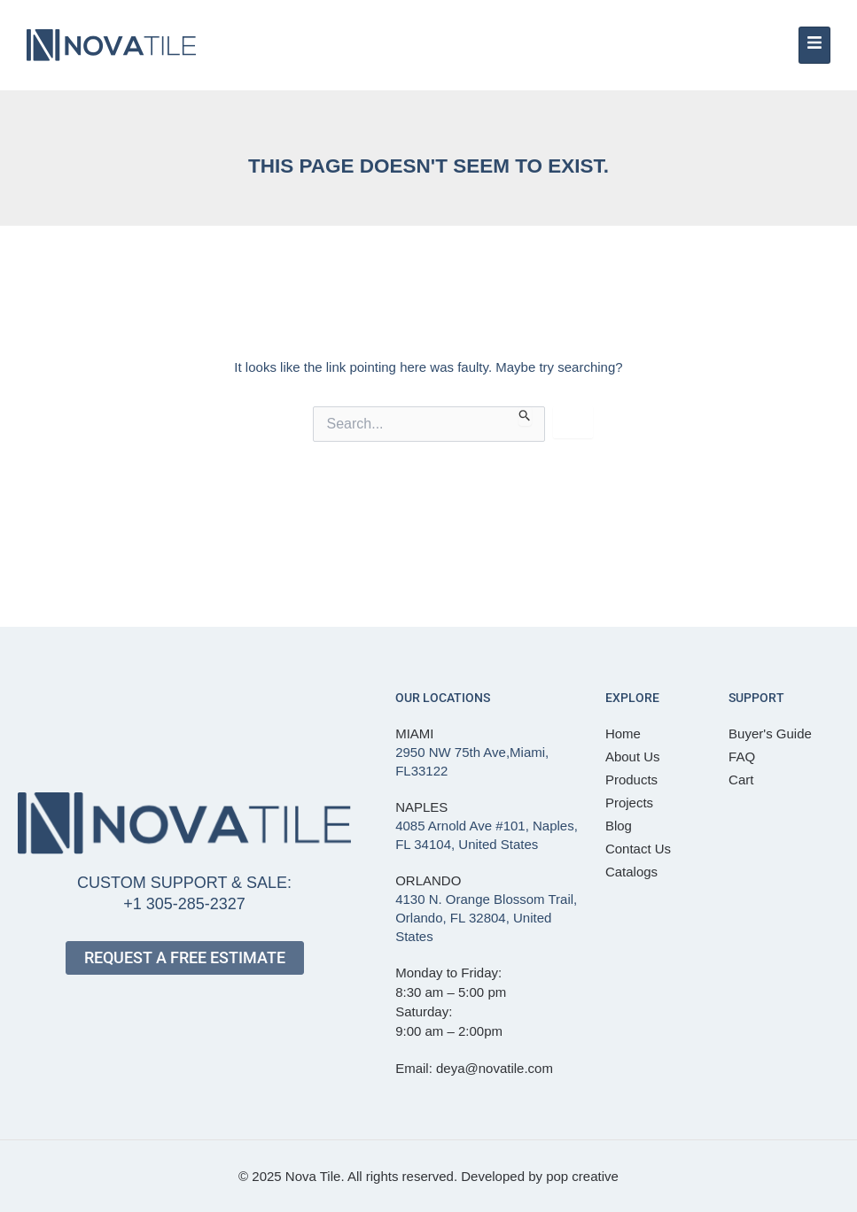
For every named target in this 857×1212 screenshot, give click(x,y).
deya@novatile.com (494, 1068)
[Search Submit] (525, 416)
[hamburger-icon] (814, 45)
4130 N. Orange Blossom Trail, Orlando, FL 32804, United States (486, 918)
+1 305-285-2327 (184, 904)
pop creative (582, 1176)
